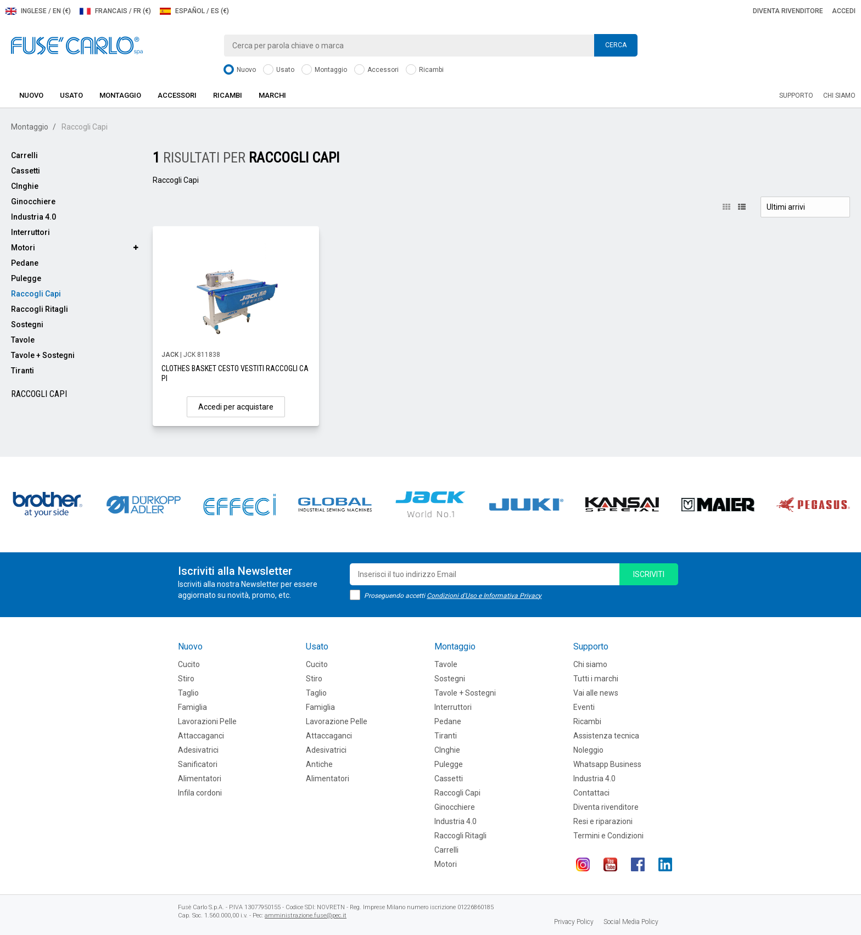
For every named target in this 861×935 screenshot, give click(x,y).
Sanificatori (197, 764)
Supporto (796, 95)
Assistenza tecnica (606, 735)
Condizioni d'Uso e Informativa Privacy (484, 596)
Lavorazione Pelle (336, 721)
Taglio (188, 692)
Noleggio (588, 750)
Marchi (272, 95)
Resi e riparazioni (603, 821)
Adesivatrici (198, 750)
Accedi (844, 11)
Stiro (186, 678)
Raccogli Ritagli (39, 309)
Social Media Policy (630, 922)
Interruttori (30, 232)
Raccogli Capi (36, 293)
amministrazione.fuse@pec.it (305, 915)
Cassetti (25, 170)
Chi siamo (839, 95)
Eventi (584, 707)
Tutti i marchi (595, 678)
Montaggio (324, 70)
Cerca (616, 45)
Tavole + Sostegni (43, 355)
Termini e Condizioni (608, 835)
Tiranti (22, 370)
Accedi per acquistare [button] (235, 406)
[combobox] (430, 45)
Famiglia (192, 707)
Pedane (24, 263)
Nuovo (239, 70)
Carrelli (24, 155)
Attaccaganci (201, 735)
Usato (278, 70)
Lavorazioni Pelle (207, 721)
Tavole (23, 339)
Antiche (319, 764)
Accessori (376, 70)
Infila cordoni (200, 792)
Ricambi (425, 70)
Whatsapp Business (607, 764)
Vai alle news (595, 692)
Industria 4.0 (33, 216)
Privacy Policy (574, 922)
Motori (23, 247)
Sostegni (27, 324)
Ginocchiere (33, 201)
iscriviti (648, 574)
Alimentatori (199, 778)
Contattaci (591, 792)
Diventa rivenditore (788, 11)
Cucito (189, 664)
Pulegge (26, 278)
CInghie (24, 186)
